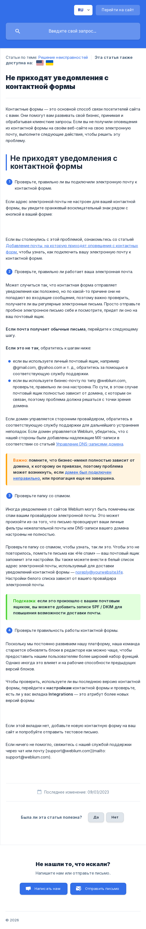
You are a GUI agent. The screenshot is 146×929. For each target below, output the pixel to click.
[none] (83, 10)
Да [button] (96, 817)
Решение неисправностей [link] (63, 57)
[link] (40, 62)
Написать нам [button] (47, 888)
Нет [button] (115, 817)
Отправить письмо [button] (102, 888)
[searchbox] (73, 31)
